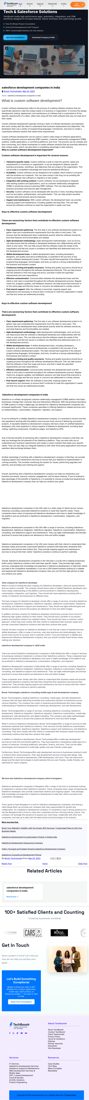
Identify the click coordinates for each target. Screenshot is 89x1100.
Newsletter (52, 1071)
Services (30, 5)
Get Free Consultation (15, 37)
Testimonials (52, 5)
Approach (40, 5)
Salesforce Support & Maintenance (24, 1068)
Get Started (78, 4)
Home (20, 5)
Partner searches (55, 1043)
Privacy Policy (54, 1036)
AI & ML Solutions (16, 1080)
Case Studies (53, 1064)
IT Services (14, 1064)
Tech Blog (52, 1066)
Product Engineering (18, 1082)
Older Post (82, 863)
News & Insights (55, 1068)
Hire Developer (54, 1048)
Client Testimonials (56, 1034)
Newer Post (7, 863)
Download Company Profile (43, 37)
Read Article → (12, 897)
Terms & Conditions (56, 1039)
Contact (63, 5)
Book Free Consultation (21, 1002)
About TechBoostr (56, 1030)
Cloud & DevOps (16, 1078)
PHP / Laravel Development (21, 1075)
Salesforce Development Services (24, 1066)
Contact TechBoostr (56, 1032)
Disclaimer (52, 1046)
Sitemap (51, 1041)
